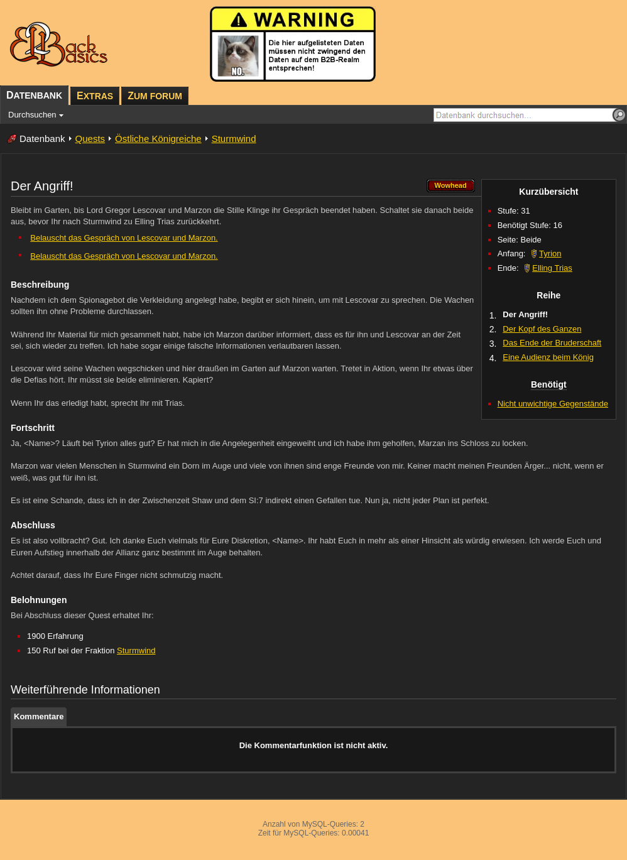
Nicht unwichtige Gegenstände (553, 403)
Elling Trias (552, 268)
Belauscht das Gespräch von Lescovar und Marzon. (123, 237)
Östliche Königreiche (158, 138)
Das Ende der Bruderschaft (552, 342)
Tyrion (550, 253)
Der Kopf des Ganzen (542, 329)
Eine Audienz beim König (548, 357)
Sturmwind (234, 138)
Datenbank (42, 138)
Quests (90, 138)
